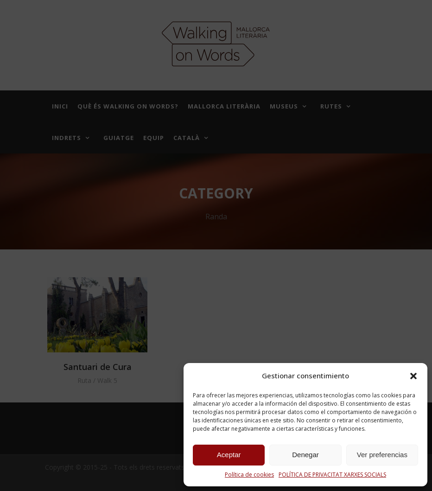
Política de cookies (249, 474)
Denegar (305, 455)
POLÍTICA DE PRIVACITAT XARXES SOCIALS (332, 474)
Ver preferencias (382, 455)
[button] (413, 376)
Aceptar (229, 455)
